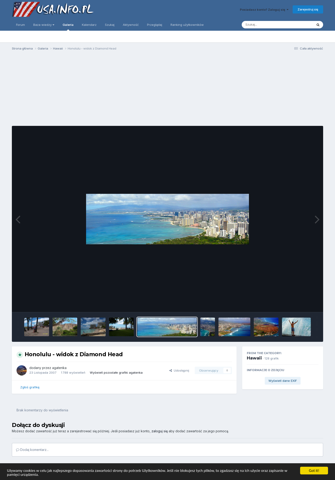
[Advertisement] (167, 90)
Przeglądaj (154, 25)
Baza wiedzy (43, 25)
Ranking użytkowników (187, 25)
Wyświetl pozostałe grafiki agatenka (116, 372)
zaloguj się (159, 431)
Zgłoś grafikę (30, 387)
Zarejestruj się (308, 9)
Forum (20, 25)
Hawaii (254, 358)
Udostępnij (179, 370)
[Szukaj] (266, 24)
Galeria (68, 27)
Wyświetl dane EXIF (282, 381)
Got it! (314, 470)
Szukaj (109, 25)
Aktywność (131, 25)
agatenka (59, 368)
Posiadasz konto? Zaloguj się (264, 9)
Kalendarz (89, 25)
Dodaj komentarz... (32, 450)
